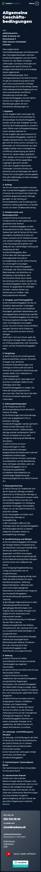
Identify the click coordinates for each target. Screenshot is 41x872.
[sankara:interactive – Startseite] (11, 3)
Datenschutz (9, 841)
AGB (5, 847)
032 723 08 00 (11, 819)
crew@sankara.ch (14, 827)
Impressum (8, 844)
